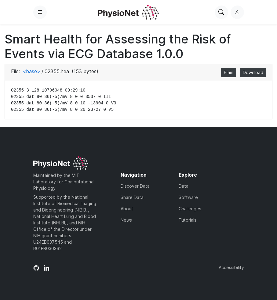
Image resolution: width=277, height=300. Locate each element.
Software (188, 197)
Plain (228, 72)
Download (253, 72)
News (126, 220)
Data (183, 186)
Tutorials (187, 220)
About (127, 208)
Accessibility (231, 267)
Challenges (190, 208)
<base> (31, 71)
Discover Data (135, 186)
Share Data (132, 197)
